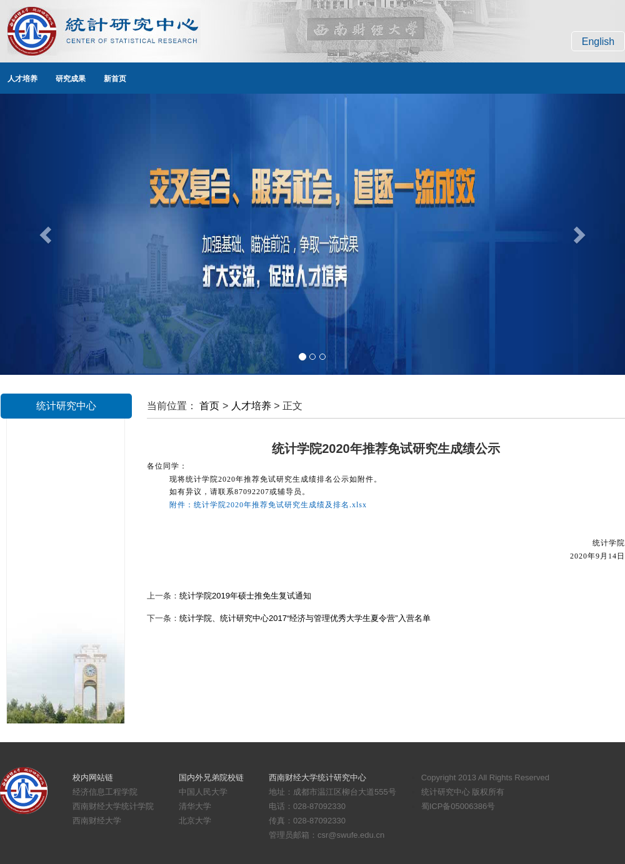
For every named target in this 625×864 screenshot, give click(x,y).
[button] (47, 234)
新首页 (115, 78)
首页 (209, 405)
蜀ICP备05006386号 (458, 806)
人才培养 (23, 78)
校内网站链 (92, 777)
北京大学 (195, 820)
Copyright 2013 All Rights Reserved (485, 777)
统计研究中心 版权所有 (463, 792)
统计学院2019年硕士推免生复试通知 (245, 595)
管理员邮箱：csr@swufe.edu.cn (326, 835)
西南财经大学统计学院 (113, 806)
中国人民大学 (203, 792)
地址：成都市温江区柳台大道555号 (332, 792)
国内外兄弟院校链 (211, 777)
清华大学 (195, 806)
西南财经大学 (96, 820)
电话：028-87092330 (307, 806)
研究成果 (71, 78)
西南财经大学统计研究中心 (317, 777)
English (598, 41)
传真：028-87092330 (307, 820)
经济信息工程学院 (105, 792)
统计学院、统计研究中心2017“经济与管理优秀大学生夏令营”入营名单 (305, 618)
